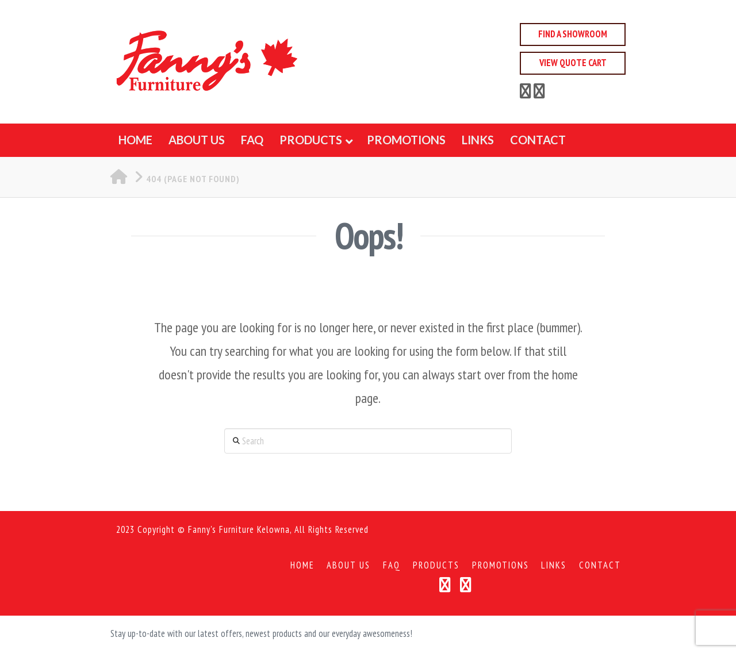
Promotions (500, 565)
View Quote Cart (573, 62)
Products (436, 565)
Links (553, 565)
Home (302, 565)
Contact (600, 565)
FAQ (392, 565)
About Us (348, 565)
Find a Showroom (572, 34)
